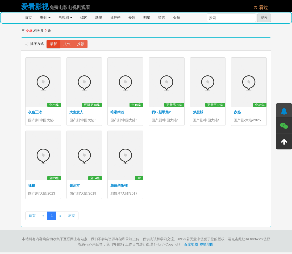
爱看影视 (35, 7)
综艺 (83, 18)
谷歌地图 (207, 246)
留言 (161, 18)
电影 (45, 18)
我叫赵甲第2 (161, 112)
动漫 (98, 18)
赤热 (237, 112)
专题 (131, 18)
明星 (146, 18)
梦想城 (198, 112)
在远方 (74, 186)
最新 (53, 44)
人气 (67, 44)
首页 (28, 18)
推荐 (80, 44)
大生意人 (76, 112)
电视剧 (66, 18)
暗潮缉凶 (117, 112)
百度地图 (191, 246)
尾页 (71, 217)
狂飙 (31, 186)
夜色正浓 (35, 112)
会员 (176, 18)
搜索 (264, 18)
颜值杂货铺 (119, 186)
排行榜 (115, 18)
